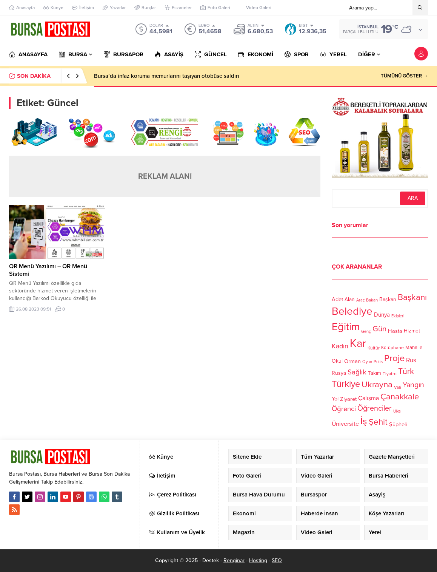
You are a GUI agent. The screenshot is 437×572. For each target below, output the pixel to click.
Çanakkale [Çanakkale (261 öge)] (399, 397)
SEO (277, 560)
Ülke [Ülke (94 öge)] (397, 411)
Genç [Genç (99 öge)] (366, 331)
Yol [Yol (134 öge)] (335, 399)
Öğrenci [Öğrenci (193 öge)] (344, 409)
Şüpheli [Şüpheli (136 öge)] (398, 424)
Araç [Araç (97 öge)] (360, 300)
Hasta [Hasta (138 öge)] (395, 331)
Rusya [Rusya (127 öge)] (339, 373)
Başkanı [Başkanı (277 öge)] (412, 297)
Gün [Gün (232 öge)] (379, 329)
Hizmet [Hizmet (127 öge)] (412, 331)
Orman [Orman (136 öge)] (352, 361)
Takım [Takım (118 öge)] (374, 373)
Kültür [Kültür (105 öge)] (374, 348)
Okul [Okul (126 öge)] (337, 361)
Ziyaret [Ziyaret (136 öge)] (348, 399)
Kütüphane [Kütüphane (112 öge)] (392, 348)
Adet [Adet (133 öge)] (337, 299)
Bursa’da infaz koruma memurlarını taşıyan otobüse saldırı (166, 76)
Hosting (258, 560)
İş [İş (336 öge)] (363, 421)
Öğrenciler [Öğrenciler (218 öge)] (374, 408)
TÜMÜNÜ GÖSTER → (404, 76)
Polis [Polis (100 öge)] (378, 361)
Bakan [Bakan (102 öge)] (372, 300)
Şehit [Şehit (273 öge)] (378, 422)
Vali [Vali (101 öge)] (397, 387)
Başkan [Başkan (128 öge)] (387, 299)
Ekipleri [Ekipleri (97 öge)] (397, 316)
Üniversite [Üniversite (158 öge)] (345, 423)
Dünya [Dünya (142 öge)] (382, 314)
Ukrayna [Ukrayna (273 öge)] (377, 384)
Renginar (234, 560)
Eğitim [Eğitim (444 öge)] (346, 327)
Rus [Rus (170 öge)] (411, 360)
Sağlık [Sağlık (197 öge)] (357, 372)
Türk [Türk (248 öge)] (406, 371)
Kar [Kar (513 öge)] (358, 343)
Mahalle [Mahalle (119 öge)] (413, 348)
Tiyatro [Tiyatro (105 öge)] (390, 373)
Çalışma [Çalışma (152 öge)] (368, 398)
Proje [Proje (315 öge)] (394, 358)
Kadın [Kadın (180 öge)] (340, 346)
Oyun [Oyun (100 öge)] (367, 361)
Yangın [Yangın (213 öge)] (413, 385)
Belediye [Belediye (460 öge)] (352, 311)
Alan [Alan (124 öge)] (350, 299)
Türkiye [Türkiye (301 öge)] (346, 384)
